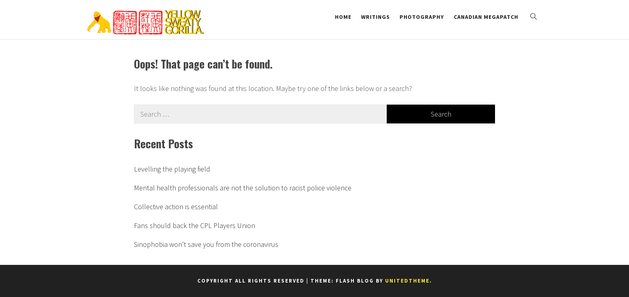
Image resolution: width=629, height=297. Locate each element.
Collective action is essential (176, 206)
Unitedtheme (407, 280)
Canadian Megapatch (486, 16)
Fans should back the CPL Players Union (194, 225)
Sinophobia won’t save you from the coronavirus (206, 244)
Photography (422, 16)
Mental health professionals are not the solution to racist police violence (242, 187)
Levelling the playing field (172, 169)
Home (343, 16)
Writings (375, 16)
